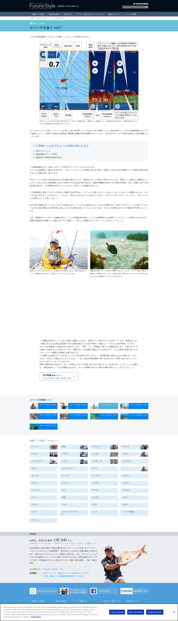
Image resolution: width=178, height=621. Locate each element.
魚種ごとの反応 (41, 18)
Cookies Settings (117, 612)
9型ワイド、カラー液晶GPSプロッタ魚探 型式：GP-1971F (66, 573)
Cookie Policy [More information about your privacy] (36, 617)
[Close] (174, 612)
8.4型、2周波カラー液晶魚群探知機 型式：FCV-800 (63, 576)
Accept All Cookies (154, 612)
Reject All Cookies (136, 612)
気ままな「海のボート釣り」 (55, 569)
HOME (32, 18)
